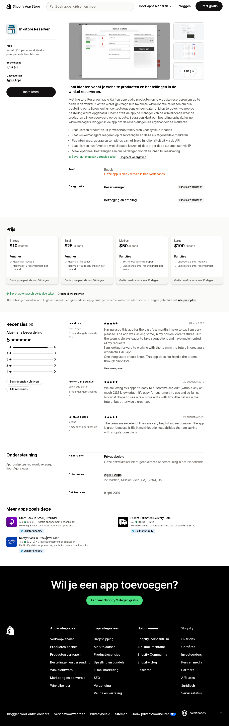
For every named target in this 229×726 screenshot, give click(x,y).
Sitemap (121, 714)
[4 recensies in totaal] (55, 347)
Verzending (102, 686)
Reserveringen (115, 187)
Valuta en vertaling (108, 693)
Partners (187, 670)
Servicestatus (191, 693)
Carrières (188, 647)
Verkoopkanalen (62, 639)
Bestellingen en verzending (70, 662)
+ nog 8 (189, 71)
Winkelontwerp (61, 670)
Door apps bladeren (155, 6)
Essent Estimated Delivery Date (151, 518)
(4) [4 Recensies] (16, 67)
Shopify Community (152, 654)
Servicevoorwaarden (69, 714)
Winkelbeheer (60, 686)
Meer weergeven (113, 368)
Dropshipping (103, 639)
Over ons (188, 639)
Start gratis (209, 6)
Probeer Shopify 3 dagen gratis (114, 600)
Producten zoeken (64, 647)
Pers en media (191, 662)
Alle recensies (19, 389)
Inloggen (184, 6)
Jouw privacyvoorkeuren (150, 714)
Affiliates (188, 678)
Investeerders (191, 654)
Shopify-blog (147, 662)
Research (144, 670)
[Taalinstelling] (206, 713)
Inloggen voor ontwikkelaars (27, 714)
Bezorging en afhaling (120, 200)
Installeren (31, 92)
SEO (97, 678)
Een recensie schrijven (24, 381)
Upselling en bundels (109, 662)
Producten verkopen (65, 654)
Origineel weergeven (133, 157)
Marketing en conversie (67, 678)
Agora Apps (13, 80)
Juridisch (188, 686)
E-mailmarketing (106, 670)
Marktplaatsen (104, 647)
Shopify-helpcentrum (153, 639)
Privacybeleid (114, 456)
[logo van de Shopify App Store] (23, 6)
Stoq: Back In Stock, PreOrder (38, 518)
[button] (58, 525)
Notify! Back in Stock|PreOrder (39, 538)
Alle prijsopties (187, 300)
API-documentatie (151, 647)
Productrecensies (107, 654)
